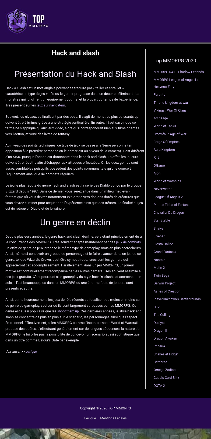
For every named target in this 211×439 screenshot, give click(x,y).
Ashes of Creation (167, 301)
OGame (159, 176)
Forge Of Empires (167, 152)
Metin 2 (159, 278)
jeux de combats (129, 245)
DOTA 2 (160, 396)
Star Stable (162, 231)
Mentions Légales (113, 429)
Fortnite (160, 105)
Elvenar (159, 246)
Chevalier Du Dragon (169, 223)
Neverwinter (163, 199)
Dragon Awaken (166, 349)
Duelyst (159, 333)
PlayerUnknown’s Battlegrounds (178, 309)
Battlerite (161, 372)
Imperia (160, 357)
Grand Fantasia (165, 262)
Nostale (160, 270)
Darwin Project (165, 294)
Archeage (161, 128)
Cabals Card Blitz (167, 388)
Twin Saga (162, 286)
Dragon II (161, 341)
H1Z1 (158, 317)
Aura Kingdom (165, 160)
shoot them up (68, 314)
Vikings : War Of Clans (171, 121)
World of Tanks (165, 136)
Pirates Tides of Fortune (172, 215)
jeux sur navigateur (51, 108)
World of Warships (168, 191)
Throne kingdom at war (171, 113)
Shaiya (159, 239)
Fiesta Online (164, 254)
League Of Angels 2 (169, 207)
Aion (157, 183)
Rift (156, 168)
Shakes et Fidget (167, 364)
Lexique (31, 354)
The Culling (162, 325)
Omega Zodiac (165, 380)
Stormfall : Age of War (171, 144)
